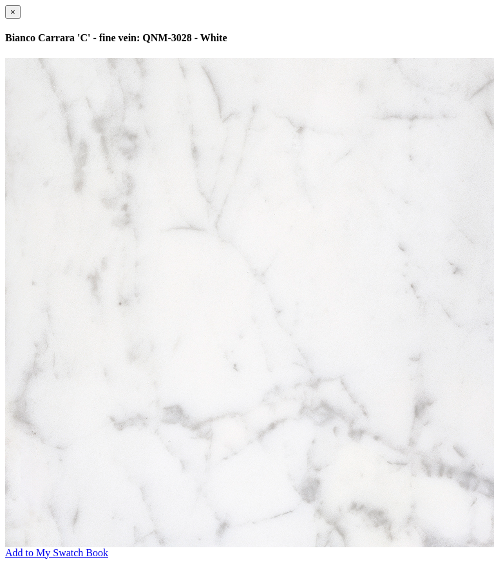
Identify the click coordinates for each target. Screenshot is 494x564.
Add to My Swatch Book (56, 552)
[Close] (13, 12)
